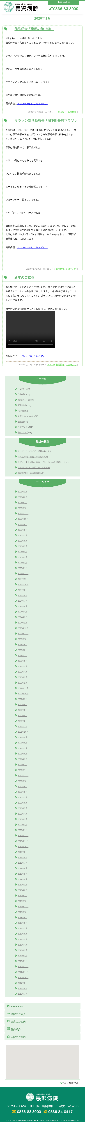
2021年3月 (22, 759)
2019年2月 (22, 890)
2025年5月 (22, 546)
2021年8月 (22, 743)
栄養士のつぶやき (26, 416)
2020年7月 (22, 797)
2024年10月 (23, 584)
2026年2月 (22, 497)
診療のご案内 (16, 1021)
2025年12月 (23, 508)
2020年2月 (22, 825)
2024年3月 (22, 617)
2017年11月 (23, 972)
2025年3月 (22, 557)
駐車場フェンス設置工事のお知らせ (34, 467)
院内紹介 (14, 1029)
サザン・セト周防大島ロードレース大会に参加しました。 (44, 462)
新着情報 (72, 112)
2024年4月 (22, 612)
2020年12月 (23, 775)
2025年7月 (22, 535)
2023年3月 (22, 677)
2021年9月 (22, 737)
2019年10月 (23, 846)
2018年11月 (23, 906)
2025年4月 (22, 552)
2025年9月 (22, 524)
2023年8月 (22, 650)
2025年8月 (22, 530)
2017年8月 (22, 988)
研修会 (21, 421)
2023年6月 (22, 661)
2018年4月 (22, 945)
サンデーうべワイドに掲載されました (35, 451)
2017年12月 (23, 966)
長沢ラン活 (71, 269)
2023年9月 (22, 644)
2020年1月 (22, 830)
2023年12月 (23, 628)
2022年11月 (23, 688)
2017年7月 (22, 994)
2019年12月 (23, 835)
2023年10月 (23, 639)
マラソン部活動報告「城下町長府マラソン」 (47, 120)
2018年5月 (22, 939)
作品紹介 (62, 112)
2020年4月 (22, 814)
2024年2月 (22, 623)
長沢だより (71, 364)
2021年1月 (22, 770)
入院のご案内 (16, 1036)
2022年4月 (22, 715)
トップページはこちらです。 (32, 103)
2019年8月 (22, 857)
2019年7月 (22, 863)
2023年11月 (23, 633)
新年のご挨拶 (24, 277)
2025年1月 (22, 568)
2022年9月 (22, 699)
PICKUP (50, 364)
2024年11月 (23, 579)
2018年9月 (22, 917)
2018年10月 (23, 912)
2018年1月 (22, 961)
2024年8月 (22, 595)
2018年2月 (22, 956)
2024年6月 (22, 606)
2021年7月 (22, 748)
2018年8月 (22, 923)
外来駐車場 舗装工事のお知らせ (33, 457)
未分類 (21, 411)
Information (15, 1006)
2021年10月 (23, 732)
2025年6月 (22, 541)
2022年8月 (22, 704)
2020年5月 (22, 808)
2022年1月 (22, 726)
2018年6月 (22, 934)
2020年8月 (22, 792)
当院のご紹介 (16, 1014)
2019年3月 (22, 885)
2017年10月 (23, 977)
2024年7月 (22, 601)
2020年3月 (22, 819)
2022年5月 (22, 710)
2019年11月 (23, 841)
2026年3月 (22, 492)
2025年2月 (22, 563)
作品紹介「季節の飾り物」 (34, 29)
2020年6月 (22, 803)
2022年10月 (23, 694)
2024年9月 (22, 590)
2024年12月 (23, 573)
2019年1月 (22, 895)
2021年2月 (22, 764)
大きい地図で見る (72, 1082)
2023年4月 (22, 672)
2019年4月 (22, 879)
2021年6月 (22, 754)
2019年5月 (22, 874)
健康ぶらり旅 (24, 400)
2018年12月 (23, 901)
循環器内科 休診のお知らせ (31, 473)
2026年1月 (22, 502)
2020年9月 (22, 786)
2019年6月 (22, 868)
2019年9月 (22, 852)
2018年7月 (22, 928)
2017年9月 (22, 983)
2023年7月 (22, 655)
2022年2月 (22, 721)
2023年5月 (22, 666)
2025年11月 (23, 513)
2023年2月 (22, 683)
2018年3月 (22, 950)
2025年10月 (23, 519)
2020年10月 (23, 781)
